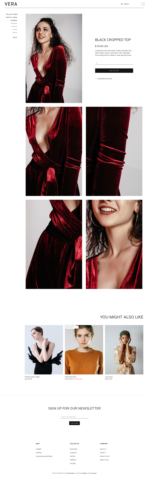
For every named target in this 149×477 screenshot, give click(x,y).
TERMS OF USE (104, 460)
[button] (11, 14)
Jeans (15, 29)
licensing (94, 473)
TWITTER (72, 456)
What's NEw (11, 17)
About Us (103, 449)
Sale (15, 37)
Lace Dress (109, 377)
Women (14, 20)
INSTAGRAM (73, 449)
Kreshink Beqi (70, 473)
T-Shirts (14, 26)
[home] (11, 4)
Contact (103, 452)
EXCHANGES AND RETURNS (44, 456)
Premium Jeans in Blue (32, 377)
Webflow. (84, 473)
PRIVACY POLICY (105, 456)
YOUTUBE (72, 463)
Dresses (14, 23)
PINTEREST (73, 460)
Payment (38, 449)
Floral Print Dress (70, 377)
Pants (15, 32)
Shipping (39, 452)
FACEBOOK (73, 452)
